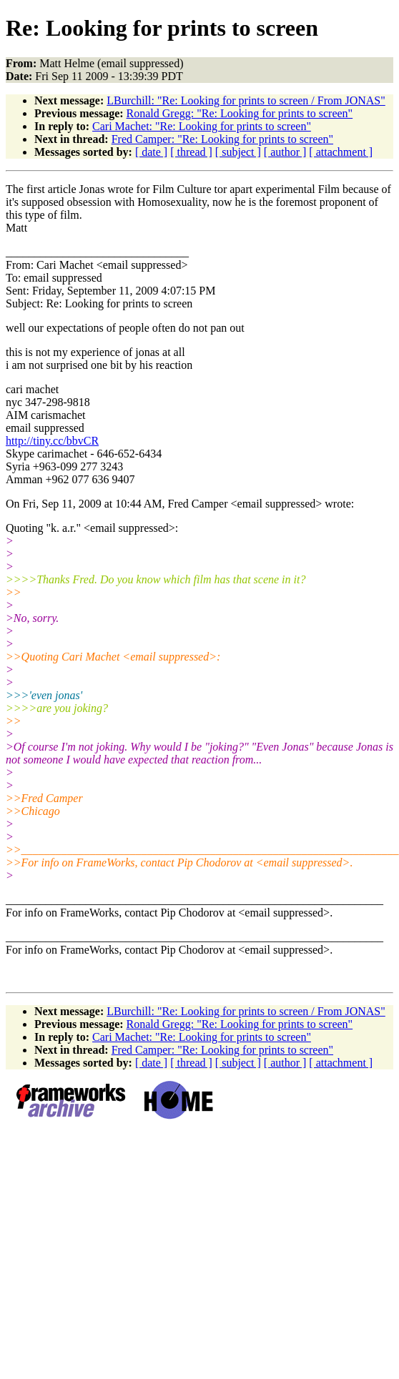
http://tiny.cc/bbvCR (52, 441)
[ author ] (285, 152)
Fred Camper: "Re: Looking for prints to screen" (222, 139)
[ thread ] (191, 152)
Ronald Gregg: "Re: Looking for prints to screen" (240, 113)
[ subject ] (238, 152)
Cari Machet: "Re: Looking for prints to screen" (201, 126)
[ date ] (151, 152)
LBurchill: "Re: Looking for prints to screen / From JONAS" (246, 100)
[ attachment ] (341, 152)
